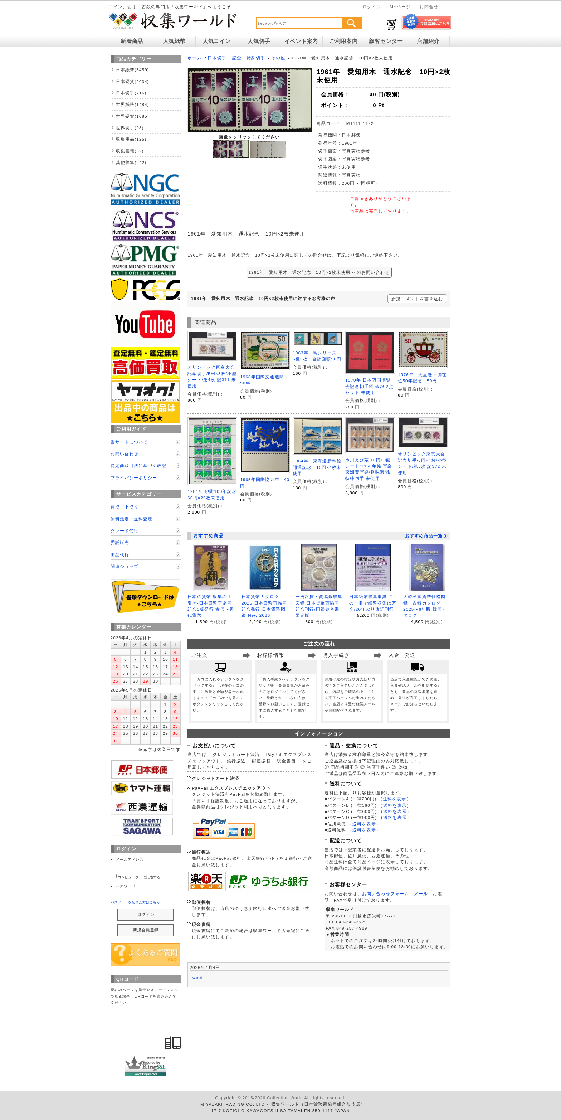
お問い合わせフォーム (385, 893)
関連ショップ (124, 566)
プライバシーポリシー (134, 477)
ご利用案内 (344, 41)
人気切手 (259, 41)
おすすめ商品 (208, 535)
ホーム (194, 57)
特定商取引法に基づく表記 (138, 465)
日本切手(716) (131, 93)
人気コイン (217, 41)
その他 (278, 57)
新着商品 (132, 41)
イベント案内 (301, 41)
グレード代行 (124, 530)
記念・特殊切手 (248, 57)
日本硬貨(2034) (132, 81)
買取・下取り (124, 506)
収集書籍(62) (130, 151)
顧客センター (386, 41)
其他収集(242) (131, 162)
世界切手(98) (130, 127)
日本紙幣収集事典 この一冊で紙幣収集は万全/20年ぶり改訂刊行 (372, 602)
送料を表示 (394, 798)
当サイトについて (129, 442)
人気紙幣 (174, 41)
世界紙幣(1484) (132, 104)
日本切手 (217, 57)
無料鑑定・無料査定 (131, 519)
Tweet (196, 977)
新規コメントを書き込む (417, 298)
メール (421, 893)
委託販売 (120, 542)
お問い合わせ (124, 453)
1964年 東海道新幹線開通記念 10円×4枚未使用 (317, 467)
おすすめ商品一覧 (426, 535)
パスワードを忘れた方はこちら (135, 902)
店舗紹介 (428, 41)
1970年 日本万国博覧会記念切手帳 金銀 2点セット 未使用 (369, 386)
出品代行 (120, 554)
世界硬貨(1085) (132, 116)
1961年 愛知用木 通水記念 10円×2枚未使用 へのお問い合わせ (319, 272)
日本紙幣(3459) (132, 69)
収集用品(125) (131, 139)
